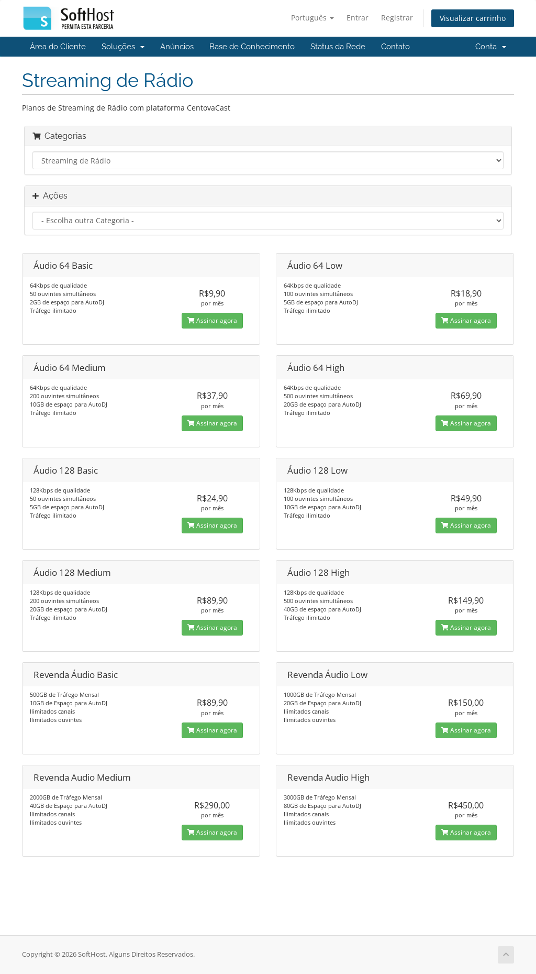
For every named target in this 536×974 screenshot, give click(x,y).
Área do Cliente (58, 46)
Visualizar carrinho (473, 18)
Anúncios (177, 46)
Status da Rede (337, 46)
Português (312, 18)
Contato (395, 46)
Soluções (123, 46)
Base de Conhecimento (252, 46)
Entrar (357, 18)
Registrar (397, 18)
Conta (490, 46)
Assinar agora (212, 320)
